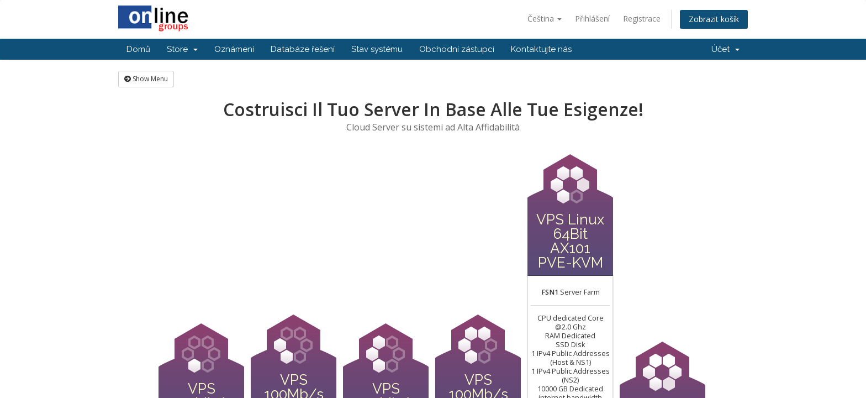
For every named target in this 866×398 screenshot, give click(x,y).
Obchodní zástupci (456, 49)
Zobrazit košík (714, 19)
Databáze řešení (303, 49)
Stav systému (377, 49)
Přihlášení (592, 18)
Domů (138, 49)
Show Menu (146, 78)
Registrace (642, 18)
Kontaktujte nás (541, 49)
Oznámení (234, 49)
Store (182, 49)
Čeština (544, 18)
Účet (725, 49)
